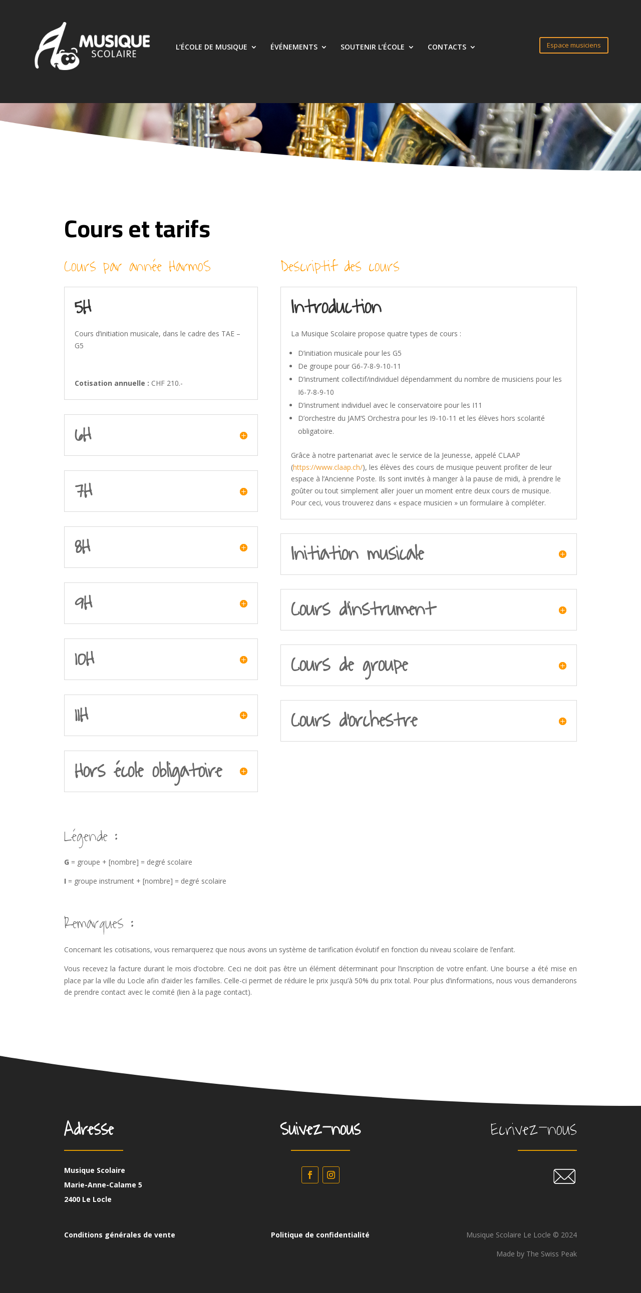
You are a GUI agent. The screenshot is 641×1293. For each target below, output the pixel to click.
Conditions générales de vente (119, 1234)
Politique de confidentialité (320, 1234)
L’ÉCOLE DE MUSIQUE (211, 48)
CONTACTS (447, 48)
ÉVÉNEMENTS (293, 48)
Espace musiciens (574, 45)
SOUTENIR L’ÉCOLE (373, 48)
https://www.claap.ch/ (328, 467)
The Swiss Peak (551, 1253)
